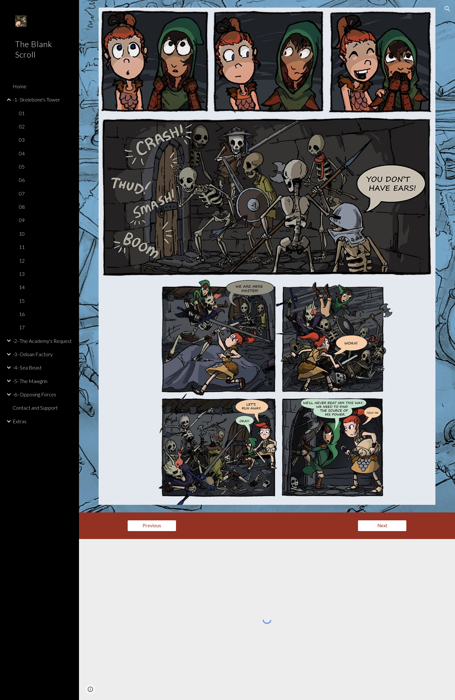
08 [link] (22, 207)
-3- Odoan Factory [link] (33, 354)
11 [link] (22, 247)
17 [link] (22, 327)
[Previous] (152, 525)
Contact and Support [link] (35, 408)
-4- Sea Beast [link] (27, 367)
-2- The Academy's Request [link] (42, 341)
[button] (447, 8)
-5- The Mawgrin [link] (30, 381)
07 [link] (22, 193)
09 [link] (22, 220)
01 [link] (22, 113)
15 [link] (22, 301)
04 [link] (22, 153)
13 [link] (22, 274)
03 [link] (22, 140)
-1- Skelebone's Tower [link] (36, 99)
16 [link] (22, 314)
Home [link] (20, 86)
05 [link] (22, 167)
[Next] (382, 525)
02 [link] (22, 126)
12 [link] (22, 260)
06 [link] (22, 180)
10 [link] (22, 234)
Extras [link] (20, 421)
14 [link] (22, 287)
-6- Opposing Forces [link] (34, 394)
